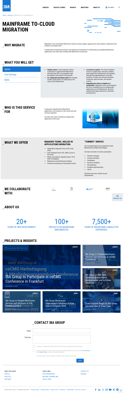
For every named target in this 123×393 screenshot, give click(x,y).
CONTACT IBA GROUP (49, 322)
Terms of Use (54, 389)
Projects (7, 377)
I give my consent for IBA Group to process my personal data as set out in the (59, 350)
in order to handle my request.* (56, 352)
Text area (27, 337)
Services (10, 15)
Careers (83, 374)
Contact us (118, 197)
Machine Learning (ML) (50, 377)
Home (4, 15)
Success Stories (59, 7)
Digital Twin (47, 379)
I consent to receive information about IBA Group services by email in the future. (59, 346)
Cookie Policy (43, 352)
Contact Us (85, 371)
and (37, 352)
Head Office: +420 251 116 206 (76, 389)
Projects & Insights (20, 240)
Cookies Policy (44, 389)
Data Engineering (49, 374)
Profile (7, 374)
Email (29, 331)
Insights (73, 7)
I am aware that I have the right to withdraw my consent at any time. (56, 356)
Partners (7, 379)
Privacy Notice (86, 350)
